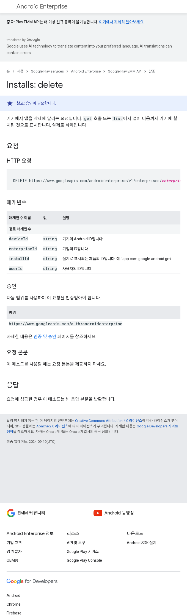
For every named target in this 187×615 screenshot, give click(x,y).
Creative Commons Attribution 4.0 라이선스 (108, 421)
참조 (152, 71)
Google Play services (47, 71)
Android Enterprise (42, 6)
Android (13, 595)
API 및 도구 (76, 543)
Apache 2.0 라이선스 (52, 426)
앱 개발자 (14, 551)
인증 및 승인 (45, 336)
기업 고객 (14, 543)
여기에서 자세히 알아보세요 (121, 22)
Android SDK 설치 (141, 543)
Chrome (14, 604)
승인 (29, 103)
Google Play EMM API (125, 71)
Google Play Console (84, 560)
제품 (20, 71)
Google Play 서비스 (83, 551)
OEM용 (12, 560)
